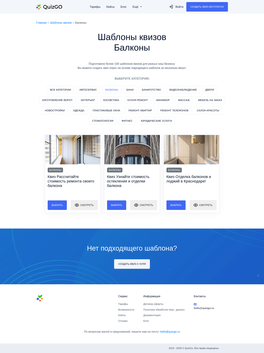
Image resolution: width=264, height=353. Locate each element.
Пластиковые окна (107, 110)
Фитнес (127, 120)
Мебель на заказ (210, 100)
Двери (209, 89)
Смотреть (84, 205)
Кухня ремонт (137, 100)
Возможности (126, 309)
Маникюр (163, 100)
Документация (152, 315)
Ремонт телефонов (174, 110)
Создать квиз (207, 7)
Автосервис (88, 89)
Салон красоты (208, 110)
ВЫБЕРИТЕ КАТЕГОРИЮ (132, 78)
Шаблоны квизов (61, 22)
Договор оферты (153, 303)
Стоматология (102, 120)
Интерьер (88, 100)
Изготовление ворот (57, 100)
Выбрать (57, 205)
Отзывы (123, 320)
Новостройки (55, 110)
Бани (129, 89)
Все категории (60, 89)
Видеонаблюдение (183, 89)
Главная (41, 22)
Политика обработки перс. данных (164, 309)
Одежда (79, 110)
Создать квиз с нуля (132, 264)
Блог (124, 6)
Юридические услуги (156, 120)
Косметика (111, 100)
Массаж (184, 100)
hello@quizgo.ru (170, 331)
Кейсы (110, 6)
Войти (176, 7)
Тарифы (95, 6)
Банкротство (151, 89)
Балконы (111, 89)
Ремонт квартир (140, 110)
